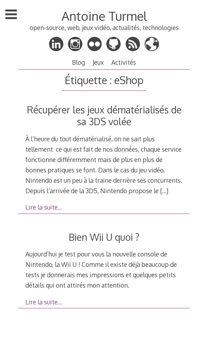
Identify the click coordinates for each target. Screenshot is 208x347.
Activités (123, 62)
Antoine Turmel (104, 16)
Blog (78, 62)
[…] (164, 191)
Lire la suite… (43, 207)
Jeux (98, 62)
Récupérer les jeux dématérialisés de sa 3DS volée (104, 115)
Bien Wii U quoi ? (104, 237)
